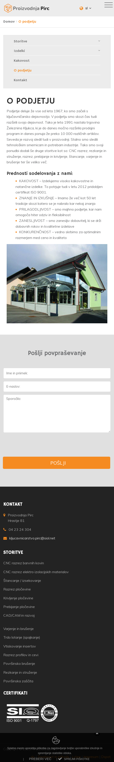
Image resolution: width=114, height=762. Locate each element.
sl (88, 8)
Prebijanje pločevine (19, 606)
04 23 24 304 (20, 529)
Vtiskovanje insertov (19, 646)
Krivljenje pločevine (18, 598)
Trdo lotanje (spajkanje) (21, 637)
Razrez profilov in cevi (20, 655)
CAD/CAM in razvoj (19, 615)
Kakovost (21, 61)
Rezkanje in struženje (20, 672)
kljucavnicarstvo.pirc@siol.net (32, 538)
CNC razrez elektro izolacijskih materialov (36, 572)
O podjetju (22, 70)
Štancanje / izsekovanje (22, 580)
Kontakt (20, 80)
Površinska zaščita (18, 681)
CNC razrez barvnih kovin (23, 563)
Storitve (57, 41)
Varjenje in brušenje (18, 628)
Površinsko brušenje (19, 663)
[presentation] (37, 444)
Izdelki (57, 50)
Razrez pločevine (17, 589)
